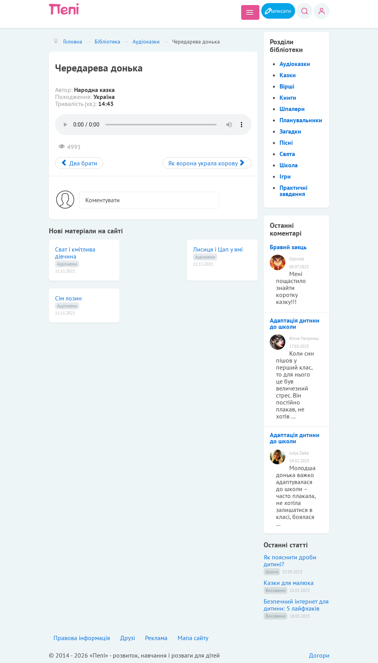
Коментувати (102, 200)
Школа (289, 165)
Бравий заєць (288, 247)
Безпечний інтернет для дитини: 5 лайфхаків (296, 605)
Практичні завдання (293, 191)
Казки (288, 75)
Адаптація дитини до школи (294, 323)
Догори (319, 655)
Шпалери (292, 109)
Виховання (275, 590)
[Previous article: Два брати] (79, 163)
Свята (287, 154)
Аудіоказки (67, 264)
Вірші (287, 86)
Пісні (286, 142)
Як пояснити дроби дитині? (290, 561)
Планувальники (301, 120)
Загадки (290, 131)
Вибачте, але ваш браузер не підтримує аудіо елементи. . (153, 124)
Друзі (127, 638)
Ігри (285, 176)
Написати (275, 10)
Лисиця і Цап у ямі (218, 249)
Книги (288, 97)
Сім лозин (68, 298)
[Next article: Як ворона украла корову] (207, 163)
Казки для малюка (289, 582)
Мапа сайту (193, 638)
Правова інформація (82, 638)
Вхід (322, 11)
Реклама (156, 638)
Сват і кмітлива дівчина (75, 253)
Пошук (304, 11)
